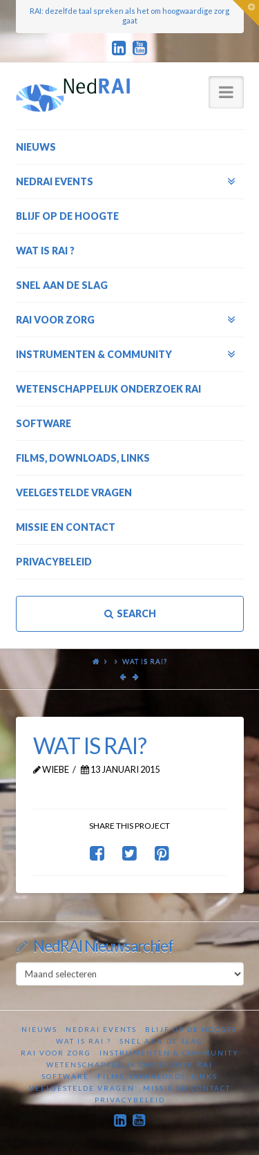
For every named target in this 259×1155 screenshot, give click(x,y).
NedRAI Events (101, 1029)
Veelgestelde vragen (82, 1088)
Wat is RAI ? (83, 1041)
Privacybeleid (130, 1100)
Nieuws (39, 1029)
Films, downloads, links (157, 1076)
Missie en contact (187, 1088)
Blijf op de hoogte (191, 1029)
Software (65, 1076)
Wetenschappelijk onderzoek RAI (129, 1064)
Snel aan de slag (161, 1041)
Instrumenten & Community (169, 1053)
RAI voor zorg (56, 1053)
